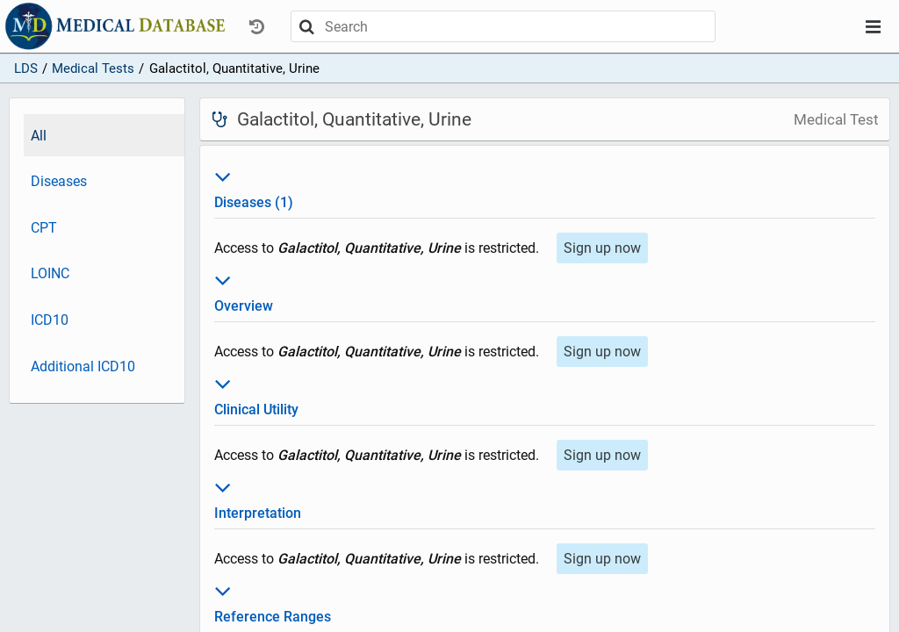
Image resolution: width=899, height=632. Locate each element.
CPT (44, 227)
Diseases (59, 181)
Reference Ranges (544, 601)
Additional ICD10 (83, 366)
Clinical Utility (544, 394)
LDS (26, 68)
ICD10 (49, 320)
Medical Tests (93, 68)
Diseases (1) (544, 187)
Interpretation (544, 497)
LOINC (50, 273)
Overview (544, 290)
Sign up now (602, 248)
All (39, 135)
